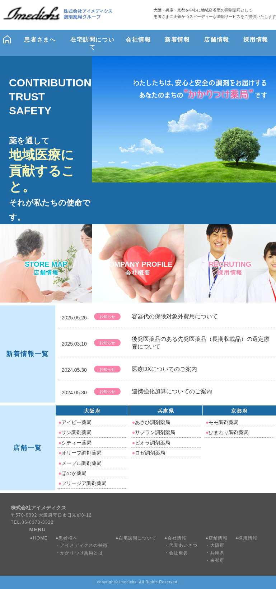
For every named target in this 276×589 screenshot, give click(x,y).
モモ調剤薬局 (222, 422)
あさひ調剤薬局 (151, 422)
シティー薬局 (75, 443)
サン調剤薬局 (75, 432)
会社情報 (177, 538)
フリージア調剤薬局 (83, 483)
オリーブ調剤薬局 (80, 453)
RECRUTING (230, 268)
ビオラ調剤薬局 (151, 443)
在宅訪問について (137, 538)
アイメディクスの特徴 (84, 545)
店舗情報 (218, 538)
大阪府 (92, 411)
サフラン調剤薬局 (153, 432)
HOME (40, 538)
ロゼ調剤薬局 (148, 453)
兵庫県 (166, 411)
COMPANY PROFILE (138, 268)
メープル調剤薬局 (80, 463)
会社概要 (178, 552)
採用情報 (247, 538)
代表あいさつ (183, 545)
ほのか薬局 (72, 473)
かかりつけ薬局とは (81, 552)
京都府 (239, 411)
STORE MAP (46, 268)
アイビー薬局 (75, 422)
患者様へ (68, 538)
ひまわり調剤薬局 (227, 432)
